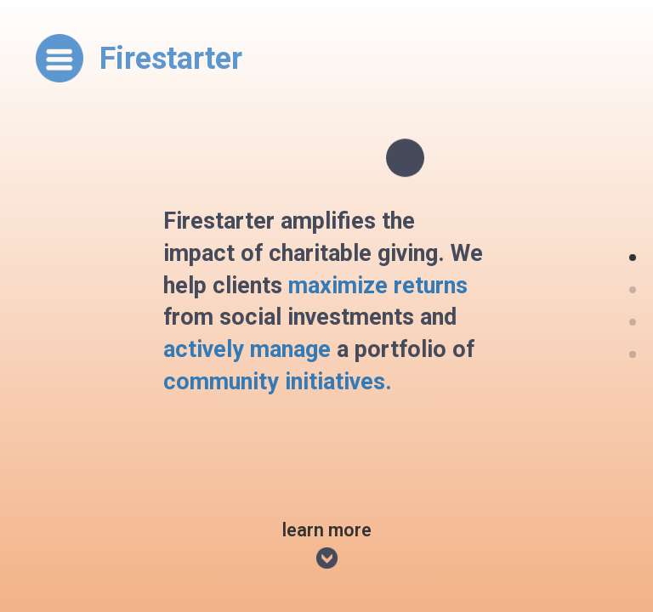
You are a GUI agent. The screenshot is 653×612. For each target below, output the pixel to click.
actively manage (247, 349)
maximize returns (378, 284)
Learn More (327, 546)
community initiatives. (277, 381)
